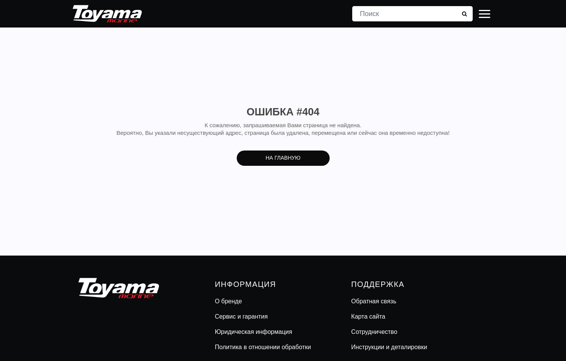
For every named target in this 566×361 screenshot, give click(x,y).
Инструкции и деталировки (389, 347)
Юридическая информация (253, 332)
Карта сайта (368, 316)
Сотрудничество (374, 332)
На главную (282, 158)
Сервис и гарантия (241, 316)
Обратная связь (373, 301)
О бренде (228, 301)
